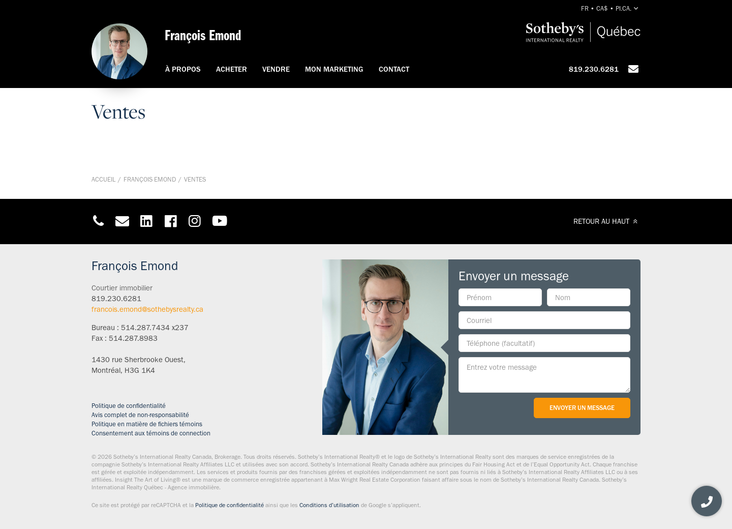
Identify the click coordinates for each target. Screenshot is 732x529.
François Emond (150, 179)
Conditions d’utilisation (329, 505)
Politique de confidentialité (129, 405)
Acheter (231, 69)
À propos (183, 69)
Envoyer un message (582, 408)
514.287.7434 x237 (155, 327)
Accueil (103, 179)
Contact (394, 69)
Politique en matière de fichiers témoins (147, 424)
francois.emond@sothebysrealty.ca (147, 309)
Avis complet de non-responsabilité (140, 415)
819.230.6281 (594, 69)
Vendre (276, 69)
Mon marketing (334, 69)
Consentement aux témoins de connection (151, 433)
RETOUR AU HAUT (606, 221)
